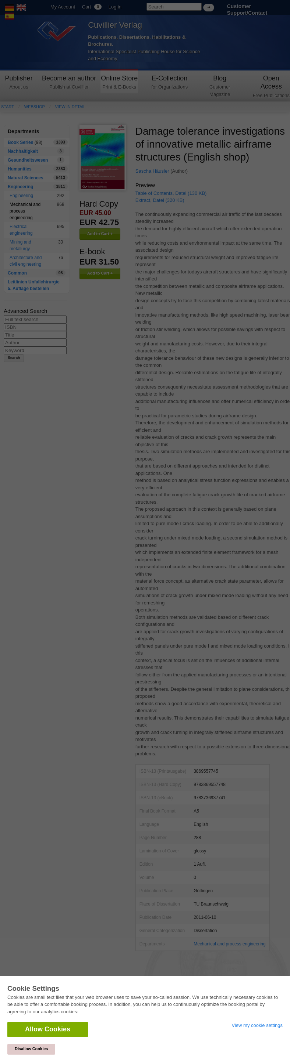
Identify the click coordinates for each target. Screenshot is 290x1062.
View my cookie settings (257, 1025)
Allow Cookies (47, 1029)
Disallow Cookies (31, 1049)
